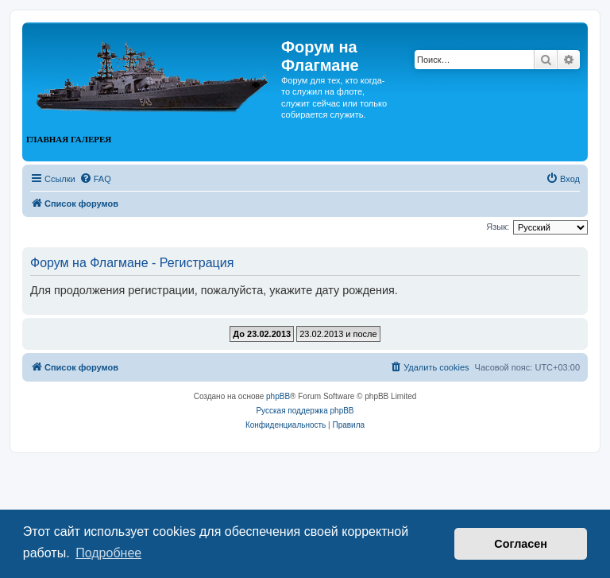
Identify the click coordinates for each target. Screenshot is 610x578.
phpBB (278, 396)
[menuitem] (95, 178)
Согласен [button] (520, 543)
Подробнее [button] (108, 553)
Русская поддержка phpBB (304, 410)
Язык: (497, 226)
